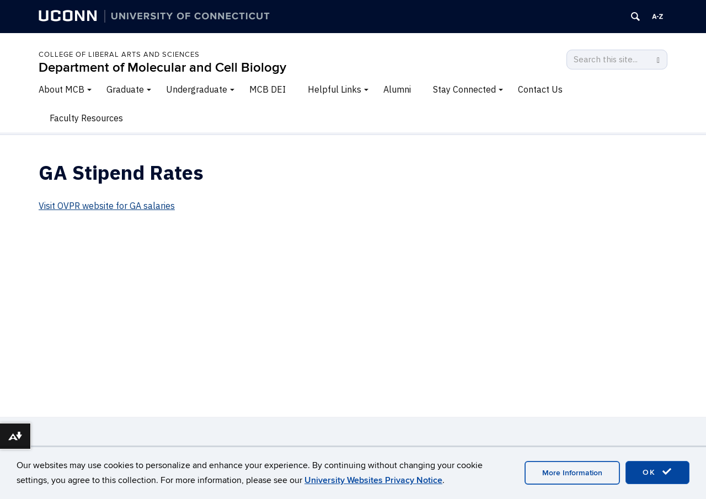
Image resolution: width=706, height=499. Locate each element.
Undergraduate (196, 89)
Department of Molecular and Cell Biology (162, 68)
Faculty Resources (86, 118)
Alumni (397, 89)
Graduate (125, 89)
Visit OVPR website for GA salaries (107, 205)
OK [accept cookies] (657, 472)
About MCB (61, 89)
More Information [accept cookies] (572, 472)
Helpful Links (334, 89)
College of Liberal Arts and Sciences (119, 54)
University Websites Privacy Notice (373, 480)
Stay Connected (464, 89)
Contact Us (540, 89)
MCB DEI (267, 89)
